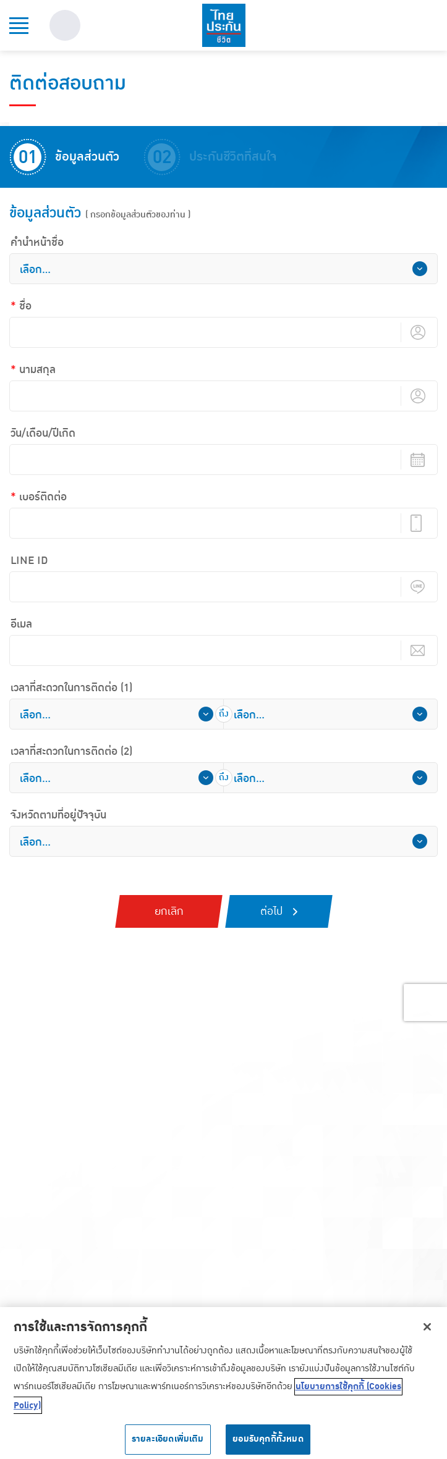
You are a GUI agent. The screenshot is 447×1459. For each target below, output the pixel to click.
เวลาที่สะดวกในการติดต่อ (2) (71, 751)
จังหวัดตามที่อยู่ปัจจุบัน (58, 815)
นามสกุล (37, 370)
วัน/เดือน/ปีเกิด (43, 433)
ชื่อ (25, 306)
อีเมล (21, 624)
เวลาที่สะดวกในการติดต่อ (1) (71, 688)
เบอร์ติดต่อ (43, 497)
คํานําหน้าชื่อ (37, 242)
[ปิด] (427, 1331)
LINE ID (29, 560)
